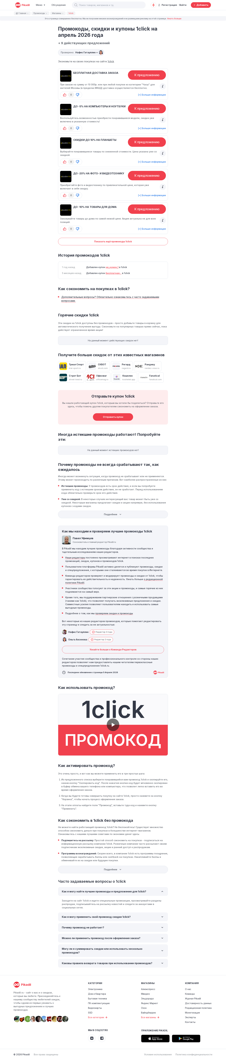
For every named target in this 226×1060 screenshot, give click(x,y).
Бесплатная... (113, 273)
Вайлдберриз (148, 1012)
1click (111, 61)
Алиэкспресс (148, 989)
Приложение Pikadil (154, 1030)
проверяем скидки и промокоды (114, 613)
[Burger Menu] (40, 5)
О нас (188, 989)
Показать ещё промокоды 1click (113, 241)
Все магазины (150, 1017)
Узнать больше (174, 18)
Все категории (98, 1017)
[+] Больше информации (152, 94)
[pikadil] (22, 5)
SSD (90, 1012)
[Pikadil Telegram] (102, 1038)
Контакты (190, 1022)
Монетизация (192, 1012)
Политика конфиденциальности (193, 1054)
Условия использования (158, 1054)
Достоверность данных (198, 1003)
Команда (190, 993)
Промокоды (40, 13)
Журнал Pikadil (193, 998)
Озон (144, 1008)
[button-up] (65, 95)
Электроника (95, 989)
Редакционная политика (198, 1008)
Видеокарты (95, 1008)
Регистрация (167, 5)
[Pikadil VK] (92, 1038)
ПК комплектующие (99, 1003)
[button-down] (77, 95)
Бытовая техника (97, 998)
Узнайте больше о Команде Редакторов (113, 649)
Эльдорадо (147, 998)
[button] (76, 5)
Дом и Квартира (97, 993)
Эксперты (190, 1017)
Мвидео (145, 993)
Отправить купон (113, 417)
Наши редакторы (75, 557)
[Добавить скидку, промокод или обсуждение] (201, 5)
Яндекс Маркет (149, 1003)
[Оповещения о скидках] (153, 5)
